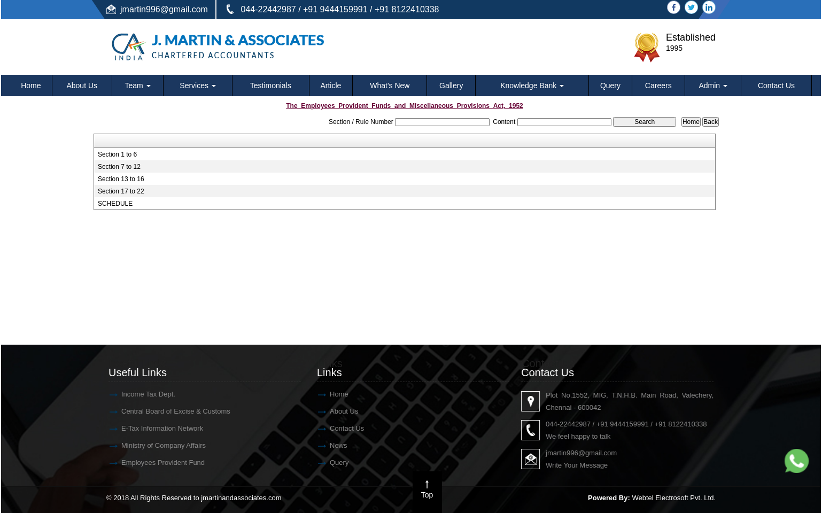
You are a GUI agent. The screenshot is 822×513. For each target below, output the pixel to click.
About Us (81, 85)
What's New (389, 85)
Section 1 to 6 (117, 154)
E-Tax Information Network (155, 428)
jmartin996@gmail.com (164, 9)
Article (330, 85)
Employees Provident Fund (155, 462)
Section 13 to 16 (121, 179)
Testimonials (270, 85)
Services (198, 85)
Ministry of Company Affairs (156, 445)
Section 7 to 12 (119, 166)
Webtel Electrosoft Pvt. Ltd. (674, 498)
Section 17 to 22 (121, 191)
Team (138, 85)
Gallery (451, 85)
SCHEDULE (115, 203)
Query (610, 85)
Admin (713, 85)
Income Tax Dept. (141, 394)
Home (31, 85)
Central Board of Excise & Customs (168, 411)
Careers (658, 85)
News (331, 445)
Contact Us (776, 85)
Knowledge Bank (532, 85)
